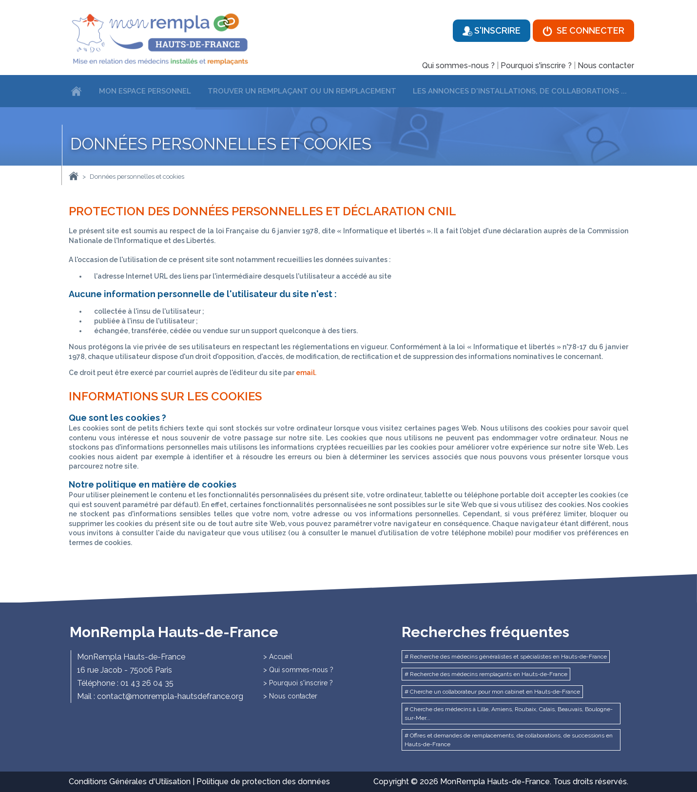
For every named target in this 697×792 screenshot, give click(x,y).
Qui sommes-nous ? (458, 65)
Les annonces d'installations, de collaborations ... (520, 91)
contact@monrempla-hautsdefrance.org (170, 696)
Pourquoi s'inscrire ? (536, 65)
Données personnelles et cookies (137, 176)
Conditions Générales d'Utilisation (130, 781)
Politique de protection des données (263, 781)
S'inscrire (492, 30)
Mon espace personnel (145, 91)
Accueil (280, 656)
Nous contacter (606, 65)
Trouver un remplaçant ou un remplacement (302, 91)
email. (306, 373)
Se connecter (583, 30)
